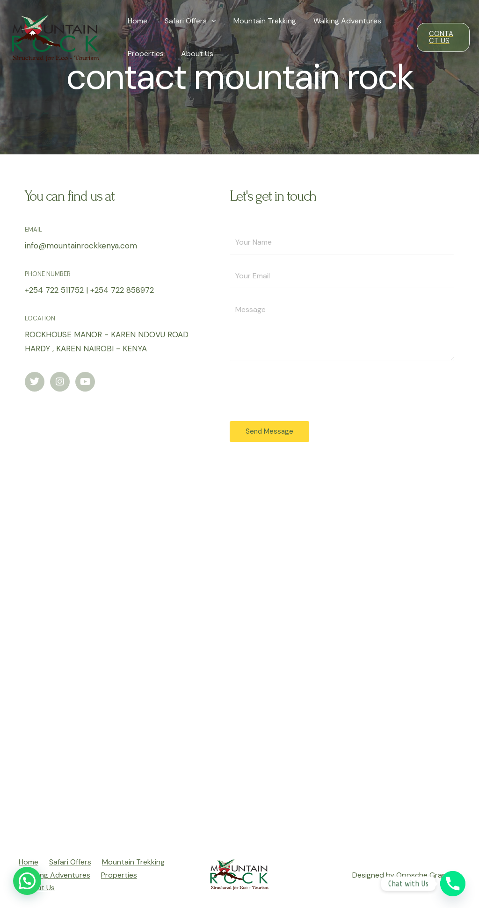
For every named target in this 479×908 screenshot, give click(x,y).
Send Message (269, 431)
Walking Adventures (339, 21)
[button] (27, 881)
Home (136, 21)
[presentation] (207, 21)
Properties (144, 53)
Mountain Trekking (258, 21)
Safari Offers (186, 21)
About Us (193, 53)
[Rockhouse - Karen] (239, 652)
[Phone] (452, 883)
